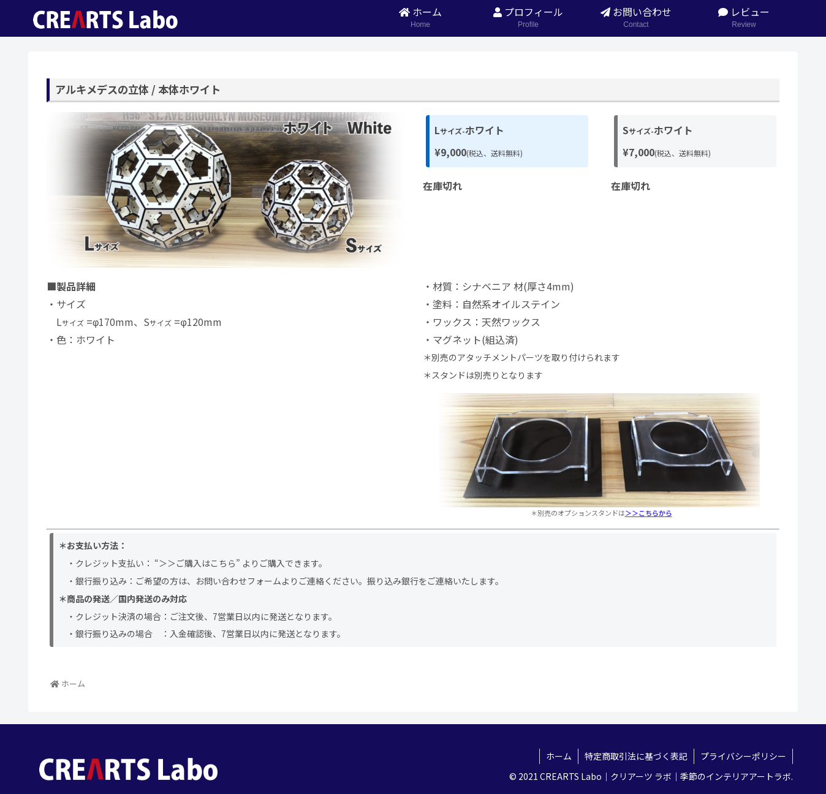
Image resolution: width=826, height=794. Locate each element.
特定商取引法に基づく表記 (636, 756)
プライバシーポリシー (743, 756)
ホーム (559, 756)
